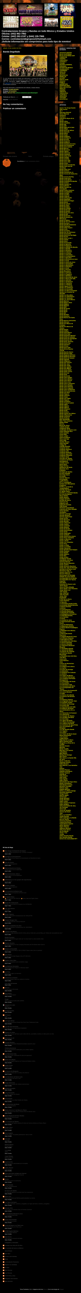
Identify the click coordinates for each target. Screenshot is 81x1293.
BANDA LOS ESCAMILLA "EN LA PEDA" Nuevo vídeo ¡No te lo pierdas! (23, 950)
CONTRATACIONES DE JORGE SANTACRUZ (17, 1084)
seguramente (8, 83)
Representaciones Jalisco (12, 874)
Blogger (61, 1289)
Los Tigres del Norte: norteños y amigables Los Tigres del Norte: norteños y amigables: (27, 1203)
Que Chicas (8, 954)
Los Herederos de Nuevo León (14, 1077)
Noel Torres (8, 1237)
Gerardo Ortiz (9, 1208)
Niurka (7, 1179)
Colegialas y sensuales (11, 1242)
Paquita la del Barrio (11, 931)
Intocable (7, 1139)
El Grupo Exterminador (11, 1221)
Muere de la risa (9, 1157)
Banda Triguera (9, 914)
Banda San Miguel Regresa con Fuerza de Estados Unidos (20, 1061)
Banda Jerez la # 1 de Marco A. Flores (16, 1110)
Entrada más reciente (10, 156)
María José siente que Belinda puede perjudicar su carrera (20, 1198)
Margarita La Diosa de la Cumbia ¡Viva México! (17, 1072)
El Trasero (8, 1015)
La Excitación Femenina (12, 1262)
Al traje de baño (9, 1010)
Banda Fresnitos (9, 937)
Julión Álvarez (9, 1167)
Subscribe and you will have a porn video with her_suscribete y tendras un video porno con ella (29, 1034)
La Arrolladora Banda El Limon (14, 1213)
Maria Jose (8, 1196)
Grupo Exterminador (11, 1219)
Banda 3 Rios (9, 1127)
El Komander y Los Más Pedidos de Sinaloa (16, 1100)
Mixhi (6, 1259)
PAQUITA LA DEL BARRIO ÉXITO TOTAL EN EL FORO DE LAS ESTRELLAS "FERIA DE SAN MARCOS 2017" (34, 933)
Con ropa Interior (10, 908)
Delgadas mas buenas (11, 1278)
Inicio (30, 156)
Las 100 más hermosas (11, 1026)
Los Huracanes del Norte (12, 1104)
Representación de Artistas (13, 868)
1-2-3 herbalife (9, 1185)
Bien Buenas (8, 1270)
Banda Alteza (8, 881)
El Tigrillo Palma (9, 897)
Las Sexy (7, 972)
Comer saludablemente (11, 1186)
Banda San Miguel (10, 1059)
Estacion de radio (10, 1005)
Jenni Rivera (8, 1251)
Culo (6, 1016)
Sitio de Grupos (9, 862)
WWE (6, 1152)
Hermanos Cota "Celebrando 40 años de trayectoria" (18, 1055)
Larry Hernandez (10, 1092)
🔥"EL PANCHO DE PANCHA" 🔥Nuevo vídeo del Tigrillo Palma (21, 898)
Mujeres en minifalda (11, 1264)
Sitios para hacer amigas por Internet (14, 1175)
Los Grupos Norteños (10, 1105)
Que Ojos (7, 1253)
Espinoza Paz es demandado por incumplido (16, 1163)
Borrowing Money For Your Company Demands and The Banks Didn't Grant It (25, 944)
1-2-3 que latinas (9, 1020)
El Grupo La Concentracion (13, 856)
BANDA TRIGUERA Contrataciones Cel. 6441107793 (18, 915)
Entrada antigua (48, 156)
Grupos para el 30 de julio (11, 989)
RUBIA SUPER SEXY (10, 995)
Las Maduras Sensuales (12, 966)
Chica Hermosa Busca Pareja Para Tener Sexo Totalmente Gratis (21, 1022)
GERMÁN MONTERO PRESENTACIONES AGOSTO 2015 (20, 1044)
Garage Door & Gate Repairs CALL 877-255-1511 (18, 956)
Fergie (6, 999)
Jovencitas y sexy (10, 1275)
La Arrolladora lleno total (11, 1215)
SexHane (7, 910)
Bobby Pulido (9, 1065)
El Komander (8, 1098)
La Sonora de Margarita (11, 1071)
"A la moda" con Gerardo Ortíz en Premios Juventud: (18, 1209)
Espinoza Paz (9, 1162)
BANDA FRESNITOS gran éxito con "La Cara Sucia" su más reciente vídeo (24, 939)
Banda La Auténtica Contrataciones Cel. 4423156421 (18, 927)
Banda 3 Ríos (8, 1129)
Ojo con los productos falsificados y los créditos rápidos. (19, 1049)
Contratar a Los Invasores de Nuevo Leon (15, 892)
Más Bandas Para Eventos (12, 1117)
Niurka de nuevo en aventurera (13, 1180)
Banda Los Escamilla (11, 949)
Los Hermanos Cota (10, 1054)
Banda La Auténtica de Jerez (13, 925)
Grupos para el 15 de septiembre (13, 869)
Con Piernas (8, 1273)
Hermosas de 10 (9, 1038)
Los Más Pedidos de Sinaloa (12, 1094)
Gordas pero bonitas (11, 1256)
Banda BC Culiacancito (11, 902)
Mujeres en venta (10, 1032)
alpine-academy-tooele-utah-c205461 (14, 1000)
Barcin (45, 1289)
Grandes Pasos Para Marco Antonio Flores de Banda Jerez (20, 1111)
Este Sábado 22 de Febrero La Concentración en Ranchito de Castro (22, 858)
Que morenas (9, 1281)
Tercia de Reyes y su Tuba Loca (14, 1225)
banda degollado (13, 99)
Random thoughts (10, 1088)
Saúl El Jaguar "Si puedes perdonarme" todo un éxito (18, 1134)
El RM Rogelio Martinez (11, 1231)
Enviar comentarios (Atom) (32, 161)
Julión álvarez (8, 1169)
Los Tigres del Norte (11, 1202)
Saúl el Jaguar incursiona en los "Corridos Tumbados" (19, 852)
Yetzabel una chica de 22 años (13, 1245)
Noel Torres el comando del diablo (13, 1238)
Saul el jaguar (9, 1133)
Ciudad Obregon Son (11, 920)
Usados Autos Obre (10, 960)
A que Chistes (9, 1156)
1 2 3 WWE (8, 1150)
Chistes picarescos (10, 1048)
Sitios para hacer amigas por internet (15, 1173)
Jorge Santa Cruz (10, 1082)
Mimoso (7, 987)
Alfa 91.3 (7, 1006)
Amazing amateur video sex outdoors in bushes (17, 979)
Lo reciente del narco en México (14, 1248)
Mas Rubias (8, 993)
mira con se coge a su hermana (13, 973)
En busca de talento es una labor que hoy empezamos (19, 1192)
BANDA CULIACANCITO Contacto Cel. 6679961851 (18, 904)
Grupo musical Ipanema (11, 864)
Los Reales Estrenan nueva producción (15, 921)
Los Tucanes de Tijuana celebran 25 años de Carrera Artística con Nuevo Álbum (25, 1123)
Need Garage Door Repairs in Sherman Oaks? (17, 967)
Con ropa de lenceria (11, 983)
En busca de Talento (11, 1190)
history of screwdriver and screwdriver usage (16, 962)
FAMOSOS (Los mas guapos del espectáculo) (18, 879)
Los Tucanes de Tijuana (12, 1121)
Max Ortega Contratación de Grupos (15, 851)
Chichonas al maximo (11, 977)
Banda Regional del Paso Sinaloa (14, 1115)
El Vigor (7, 1267)
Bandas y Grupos (10, 885)
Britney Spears (9, 1144)
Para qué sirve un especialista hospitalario (16, 1028)
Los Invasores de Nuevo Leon (13, 891)
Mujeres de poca (9, 943)
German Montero (10, 1042)
